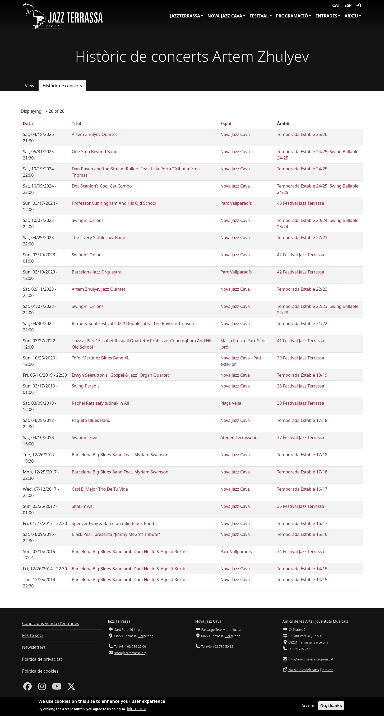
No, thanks (331, 707)
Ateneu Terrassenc (238, 437)
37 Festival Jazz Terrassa (300, 437)
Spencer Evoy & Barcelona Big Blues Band (113, 523)
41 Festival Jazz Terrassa (300, 341)
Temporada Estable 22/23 (302, 237)
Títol (76, 123)
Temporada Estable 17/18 (302, 420)
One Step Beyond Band (94, 151)
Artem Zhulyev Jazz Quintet (98, 289)
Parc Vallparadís (236, 203)
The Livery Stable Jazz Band (98, 237)
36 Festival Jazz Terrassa (300, 506)
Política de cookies (40, 671)
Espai (225, 123)
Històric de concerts (62, 86)
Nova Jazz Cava (224, 16)
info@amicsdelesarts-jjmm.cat (310, 659)
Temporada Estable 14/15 (302, 569)
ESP (348, 5)
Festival (259, 16)
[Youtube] (57, 688)
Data (28, 123)
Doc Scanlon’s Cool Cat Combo (102, 186)
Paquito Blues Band (91, 420)
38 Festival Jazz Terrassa (300, 386)
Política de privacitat (42, 659)
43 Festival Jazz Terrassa (300, 203)
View (29, 86)
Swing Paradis (85, 386)
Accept (307, 707)
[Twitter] (71, 688)
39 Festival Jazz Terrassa (300, 358)
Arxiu (351, 16)
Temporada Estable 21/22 (302, 323)
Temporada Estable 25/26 (302, 134)
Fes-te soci (32, 635)
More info (136, 710)
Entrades (326, 16)
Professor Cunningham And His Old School (114, 203)
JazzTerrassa (185, 16)
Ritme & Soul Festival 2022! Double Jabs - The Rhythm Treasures (134, 323)
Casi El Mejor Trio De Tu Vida (100, 489)
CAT (336, 5)
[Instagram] (42, 688)
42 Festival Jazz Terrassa (300, 255)
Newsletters (34, 647)
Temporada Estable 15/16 (302, 534)
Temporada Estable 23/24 (302, 220)
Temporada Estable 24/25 (302, 151)
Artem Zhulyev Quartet (94, 134)
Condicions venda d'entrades (50, 623)
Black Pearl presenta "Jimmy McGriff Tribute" (116, 534)
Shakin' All (82, 506)
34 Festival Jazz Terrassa (300, 551)
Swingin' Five (84, 437)
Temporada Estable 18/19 (302, 375)
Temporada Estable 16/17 (302, 489)
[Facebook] (27, 688)
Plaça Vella (230, 403)
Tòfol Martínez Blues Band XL (100, 358)
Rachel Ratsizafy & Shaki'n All (100, 403)
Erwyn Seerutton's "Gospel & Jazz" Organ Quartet (120, 375)
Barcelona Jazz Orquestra (96, 272)
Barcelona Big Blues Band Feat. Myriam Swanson (120, 455)
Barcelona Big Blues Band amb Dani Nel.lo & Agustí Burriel (130, 551)
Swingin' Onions (88, 220)
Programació (292, 16)
